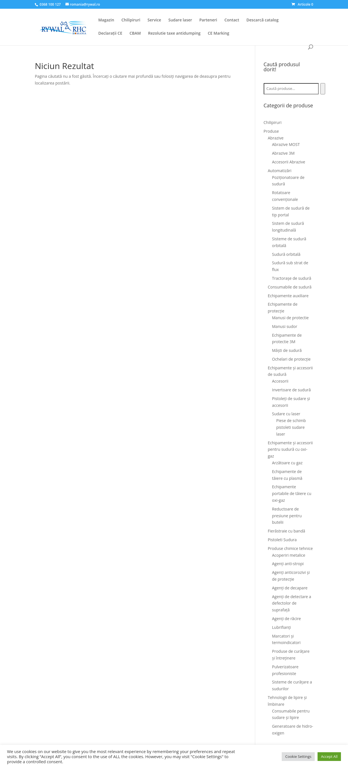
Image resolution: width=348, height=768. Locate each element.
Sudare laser (180, 20)
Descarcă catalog (262, 20)
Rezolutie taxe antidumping (174, 33)
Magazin (106, 20)
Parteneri (208, 20)
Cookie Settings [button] (298, 756)
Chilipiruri (130, 20)
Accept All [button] (329, 756)
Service (154, 20)
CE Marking (218, 33)
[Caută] (322, 88)
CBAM (135, 33)
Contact (231, 20)
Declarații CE (110, 33)
